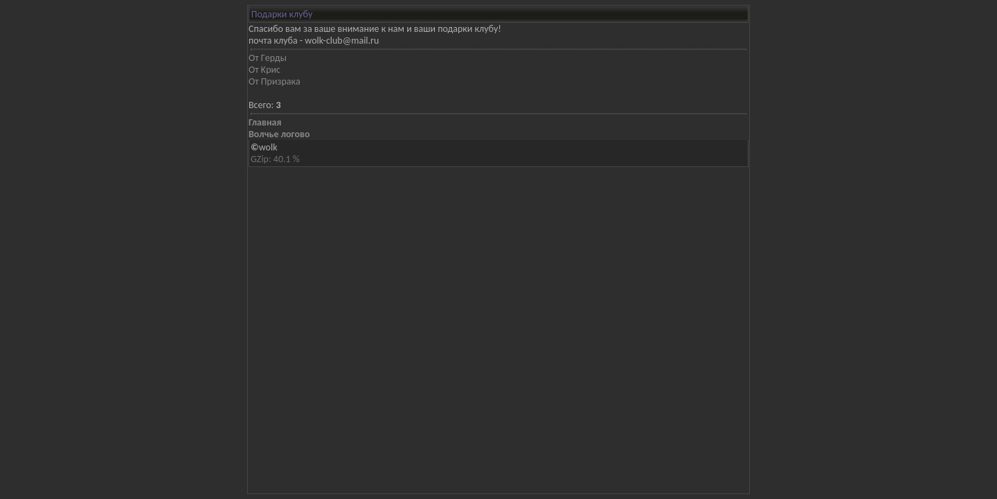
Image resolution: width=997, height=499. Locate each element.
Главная (265, 122)
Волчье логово (279, 134)
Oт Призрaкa (274, 81)
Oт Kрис (264, 70)
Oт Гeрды (268, 58)
